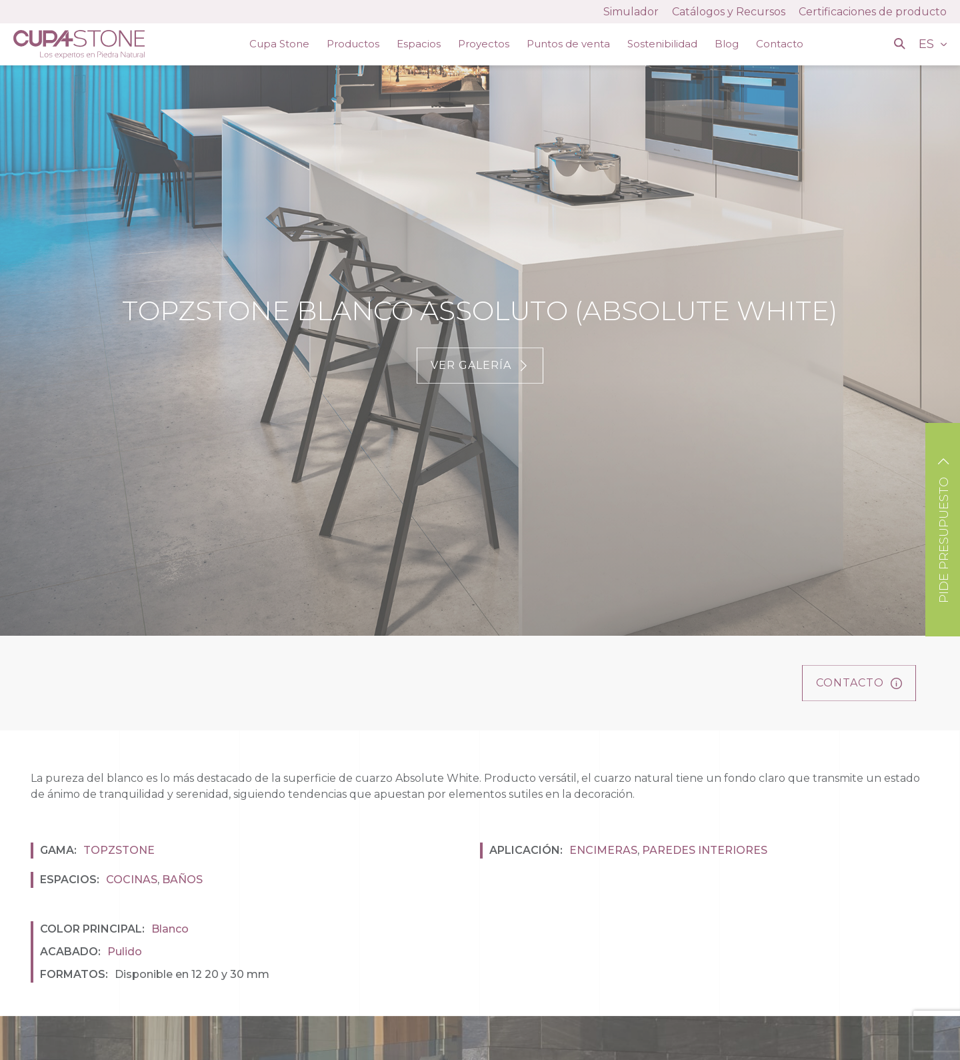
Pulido (124, 951)
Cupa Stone (279, 43)
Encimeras (603, 850)
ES (928, 44)
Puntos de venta (568, 43)
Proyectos (483, 43)
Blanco (170, 929)
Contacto (779, 43)
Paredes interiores (704, 850)
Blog (727, 43)
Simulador (631, 11)
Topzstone (119, 850)
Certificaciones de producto (873, 11)
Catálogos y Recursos (728, 11)
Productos (353, 43)
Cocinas (131, 879)
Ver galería (480, 365)
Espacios (419, 43)
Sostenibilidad (662, 43)
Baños (182, 879)
